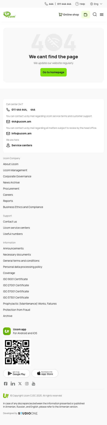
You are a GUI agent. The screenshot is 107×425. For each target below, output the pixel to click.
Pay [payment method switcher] (85, 14)
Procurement (11, 188)
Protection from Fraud (16, 310)
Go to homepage (53, 72)
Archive (7, 316)
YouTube (33, 383)
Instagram (27, 383)
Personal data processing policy (22, 267)
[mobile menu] (101, 14)
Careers (8, 194)
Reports (8, 201)
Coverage (9, 273)
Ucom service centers (16, 227)
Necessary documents (17, 254)
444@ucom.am (21, 121)
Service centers (22, 145)
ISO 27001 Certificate (16, 285)
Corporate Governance (17, 176)
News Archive (11, 182)
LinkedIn (13, 383)
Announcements (13, 248)
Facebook (5, 383)
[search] (94, 14)
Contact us (10, 221)
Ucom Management (15, 170)
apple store (45, 373)
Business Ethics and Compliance (23, 207)
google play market (16, 373)
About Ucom (10, 164)
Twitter (20, 383)
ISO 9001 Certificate (15, 279)
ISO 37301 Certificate (16, 297)
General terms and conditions (21, 260)
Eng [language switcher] (96, 4)
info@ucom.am (22, 133)
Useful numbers (13, 234)
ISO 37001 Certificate (16, 291)
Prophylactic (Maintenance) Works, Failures (30, 303)
